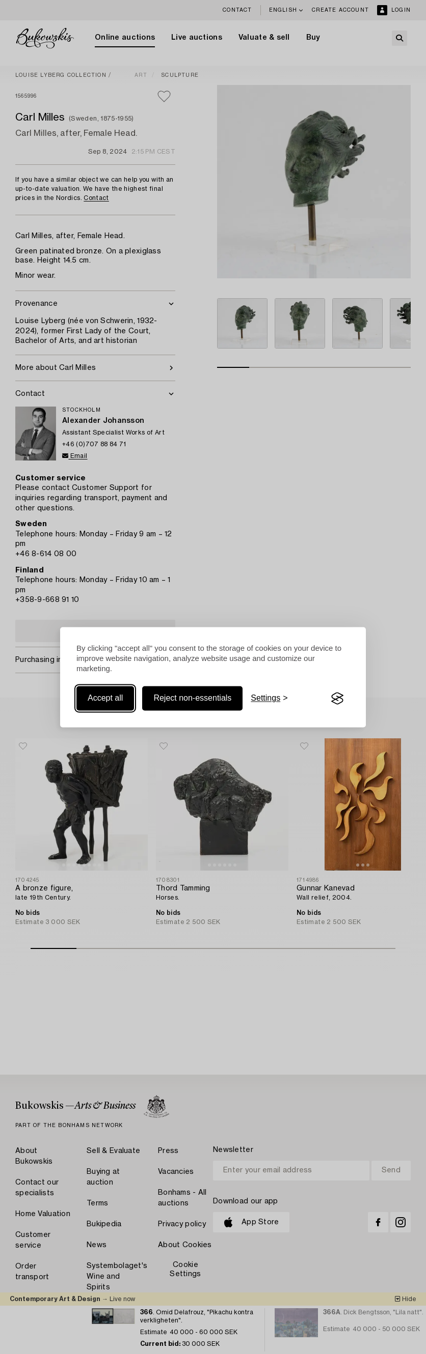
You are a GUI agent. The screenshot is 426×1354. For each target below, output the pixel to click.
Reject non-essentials (192, 698)
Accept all (105, 698)
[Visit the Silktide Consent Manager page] (337, 698)
